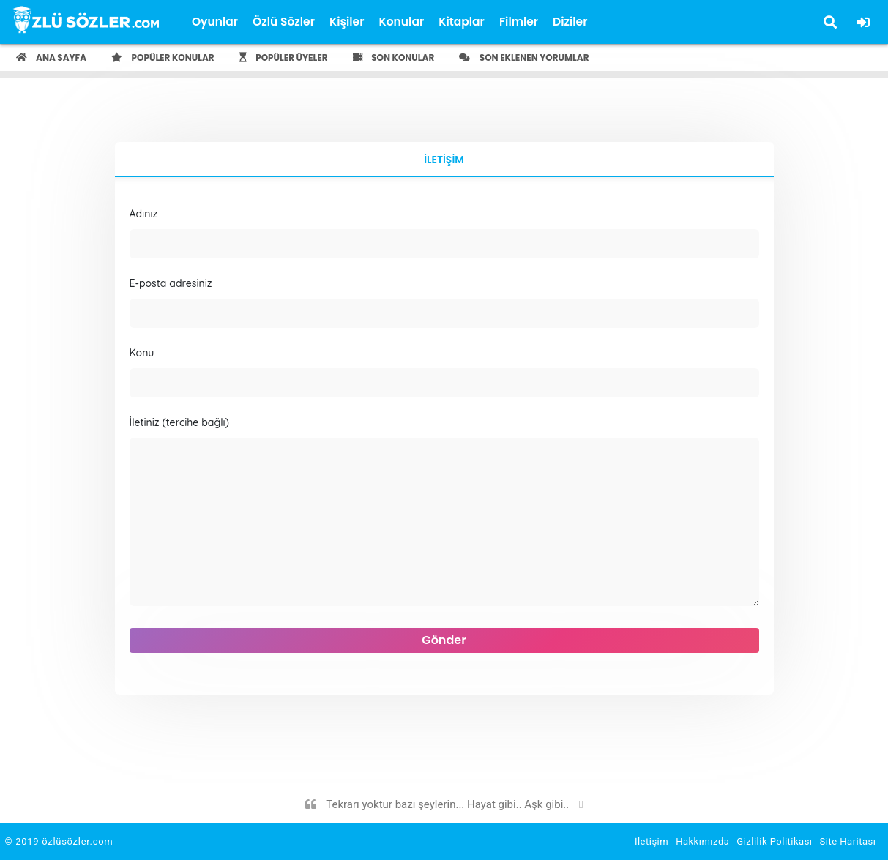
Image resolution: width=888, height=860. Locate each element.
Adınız (444, 232)
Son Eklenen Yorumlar (524, 57)
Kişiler (346, 21)
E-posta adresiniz (444, 302)
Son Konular (394, 57)
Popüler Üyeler (283, 57)
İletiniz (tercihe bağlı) (444, 513)
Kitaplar (462, 21)
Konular (401, 21)
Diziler (570, 21)
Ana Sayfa (51, 57)
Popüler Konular (162, 57)
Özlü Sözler (284, 21)
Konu (444, 371)
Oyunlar (215, 21)
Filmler (518, 21)
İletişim (444, 159)
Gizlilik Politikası (774, 841)
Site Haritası (848, 841)
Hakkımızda (702, 841)
